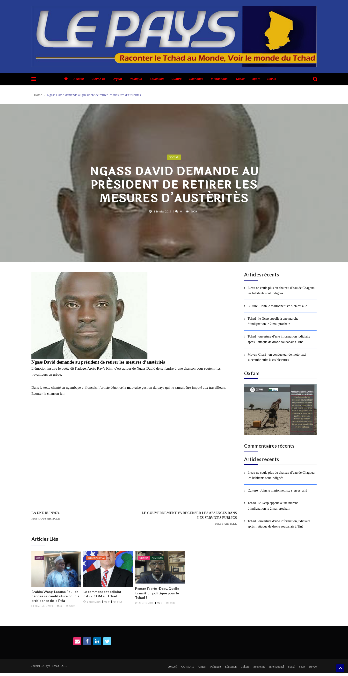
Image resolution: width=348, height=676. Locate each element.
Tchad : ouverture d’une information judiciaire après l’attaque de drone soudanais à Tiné (278, 339)
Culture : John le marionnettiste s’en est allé (277, 306)
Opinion (144, 559)
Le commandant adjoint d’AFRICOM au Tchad (102, 595)
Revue (271, 79)
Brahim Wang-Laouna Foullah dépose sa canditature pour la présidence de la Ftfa (55, 597)
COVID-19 (98, 79)
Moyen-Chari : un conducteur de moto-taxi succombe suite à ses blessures (276, 357)
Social (240, 79)
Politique (136, 79)
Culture (176, 79)
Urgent (117, 79)
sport (256, 79)
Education (157, 79)
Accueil (78, 79)
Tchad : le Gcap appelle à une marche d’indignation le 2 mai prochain (272, 321)
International (219, 79)
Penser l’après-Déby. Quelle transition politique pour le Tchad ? (157, 594)
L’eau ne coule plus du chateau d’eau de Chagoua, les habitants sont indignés (281, 290)
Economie (196, 79)
